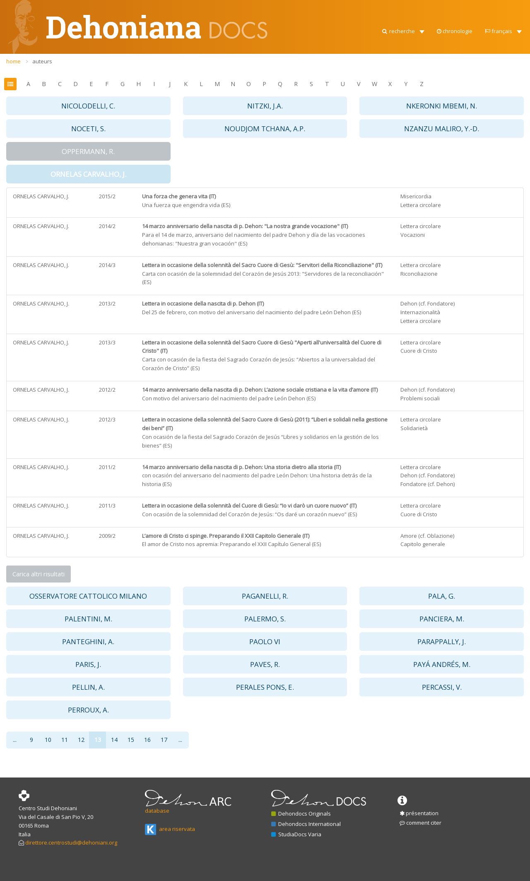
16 (147, 740)
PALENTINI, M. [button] (88, 618)
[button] (403, 8)
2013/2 (107, 303)
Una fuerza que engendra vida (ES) (186, 205)
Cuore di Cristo (418, 350)
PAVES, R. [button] (265, 664)
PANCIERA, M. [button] (441, 618)
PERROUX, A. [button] (88, 710)
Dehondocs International (306, 824)
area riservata (170, 829)
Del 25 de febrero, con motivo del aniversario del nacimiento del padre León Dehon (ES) (251, 312)
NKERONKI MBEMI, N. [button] (441, 106)
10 (48, 740)
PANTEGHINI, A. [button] (88, 641)
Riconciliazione (419, 273)
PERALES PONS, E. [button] (265, 687)
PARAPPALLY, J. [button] (441, 641)
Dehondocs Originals (301, 813)
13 (97, 740)
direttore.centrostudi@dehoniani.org (71, 842)
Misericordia (415, 196)
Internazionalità (420, 312)
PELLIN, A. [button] (88, 687)
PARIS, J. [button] (88, 664)
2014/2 (107, 226)
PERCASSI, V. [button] (442, 687)
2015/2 (107, 196)
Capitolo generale (422, 544)
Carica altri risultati (38, 574)
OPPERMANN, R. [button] (88, 151)
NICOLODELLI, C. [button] (88, 106)
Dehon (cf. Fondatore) (427, 303)
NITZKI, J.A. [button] (265, 106)
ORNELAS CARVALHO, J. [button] (88, 174)
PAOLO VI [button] (264, 641)
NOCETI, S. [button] (88, 128)
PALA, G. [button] (441, 596)
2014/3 (107, 265)
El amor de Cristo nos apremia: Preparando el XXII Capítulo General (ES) (231, 544)
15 (131, 740)
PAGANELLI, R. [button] (265, 596)
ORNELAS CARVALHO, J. (41, 196)
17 (164, 740)
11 (64, 740)
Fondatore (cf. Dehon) (427, 484)
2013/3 (107, 342)
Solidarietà (414, 428)
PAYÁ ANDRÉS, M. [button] (441, 664)
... (15, 740)
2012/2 (107, 389)
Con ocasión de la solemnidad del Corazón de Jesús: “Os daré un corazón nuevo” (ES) (249, 514)
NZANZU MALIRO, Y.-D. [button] (441, 128)
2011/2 (107, 467)
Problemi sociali (420, 398)
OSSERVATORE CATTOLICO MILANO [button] (88, 596)
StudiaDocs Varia (296, 834)
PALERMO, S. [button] (265, 618)
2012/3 (107, 419)
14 (114, 740)
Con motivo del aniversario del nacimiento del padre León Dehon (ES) (229, 398)
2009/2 (107, 535)
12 (81, 740)
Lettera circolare (420, 205)
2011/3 (107, 505)
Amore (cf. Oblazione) (427, 535)
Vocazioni (412, 234)
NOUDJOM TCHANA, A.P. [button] (264, 128)
